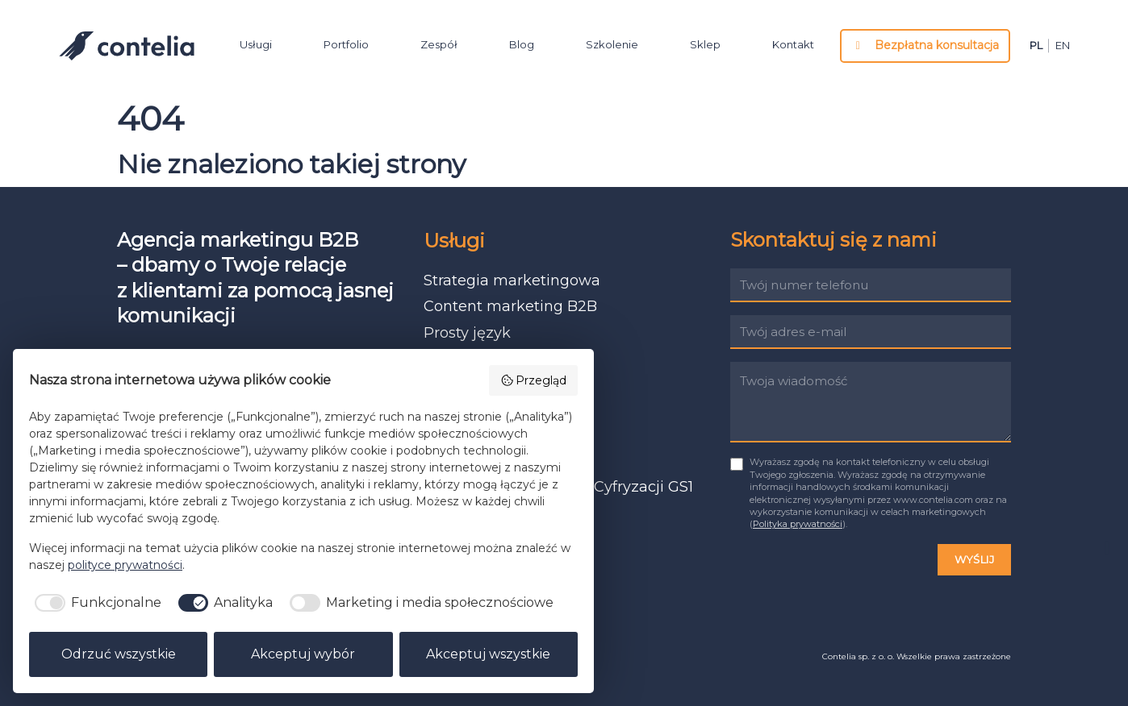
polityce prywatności (125, 565)
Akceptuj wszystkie (488, 654)
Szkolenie (612, 46)
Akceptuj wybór (303, 654)
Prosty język (467, 333)
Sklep (705, 46)
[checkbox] (95, 603)
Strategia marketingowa (512, 280)
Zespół (438, 46)
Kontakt (793, 46)
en (1062, 48)
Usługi (256, 46)
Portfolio (346, 46)
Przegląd (533, 380)
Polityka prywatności (797, 524)
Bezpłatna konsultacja (925, 47)
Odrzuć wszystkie (118, 654)
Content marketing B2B (510, 306)
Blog (521, 46)
